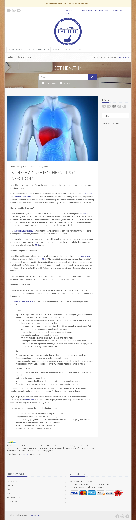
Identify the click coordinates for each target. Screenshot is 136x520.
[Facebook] (117, 516)
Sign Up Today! (116, 10)
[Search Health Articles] (63, 77)
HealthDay (24, 454)
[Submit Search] (92, 77)
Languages (69, 10)
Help (78, 10)
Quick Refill (87, 10)
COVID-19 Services (61, 50)
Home (96, 58)
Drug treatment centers (25, 417)
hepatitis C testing (45, 414)
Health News (49, 83)
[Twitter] (127, 516)
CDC (37, 245)
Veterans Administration (23, 302)
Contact (81, 50)
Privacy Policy (12, 501)
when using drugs (48, 425)
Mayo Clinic (85, 214)
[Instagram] (122, 516)
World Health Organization (25, 231)
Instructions (20, 428)
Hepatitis (106, 123)
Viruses (116, 123)
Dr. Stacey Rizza (84, 256)
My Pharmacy (15, 50)
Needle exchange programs (27, 419)
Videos (65, 83)
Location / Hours (101, 10)
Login (67, 14)
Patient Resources (38, 50)
